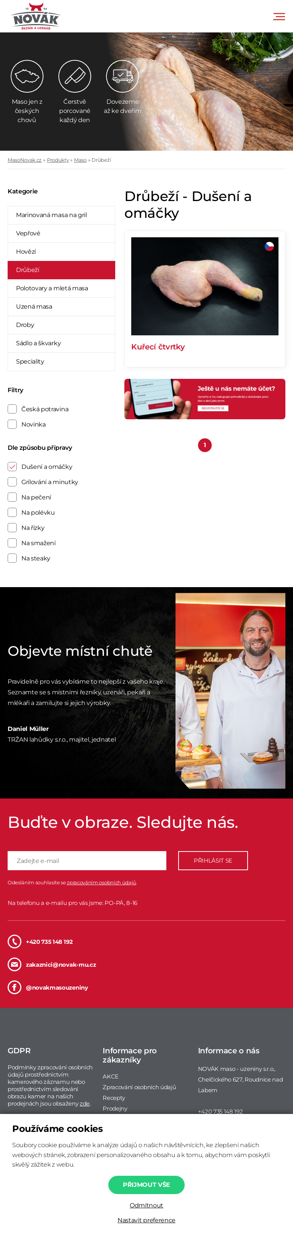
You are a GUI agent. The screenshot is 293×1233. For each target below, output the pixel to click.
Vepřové (28, 233)
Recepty (114, 1097)
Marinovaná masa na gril (51, 215)
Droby (25, 324)
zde (85, 1103)
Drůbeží (101, 160)
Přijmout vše (146, 1184)
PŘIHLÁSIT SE (213, 860)
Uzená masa (34, 306)
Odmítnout (146, 1205)
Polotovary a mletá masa (52, 288)
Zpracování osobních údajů (139, 1087)
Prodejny (115, 1108)
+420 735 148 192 (40, 941)
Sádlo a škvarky (38, 343)
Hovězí (26, 251)
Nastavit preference (146, 1220)
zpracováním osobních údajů (101, 882)
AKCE (111, 1076)
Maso (80, 160)
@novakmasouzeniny (48, 987)
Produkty (58, 160)
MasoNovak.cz (25, 160)
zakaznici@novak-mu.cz (52, 964)
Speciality (30, 361)
